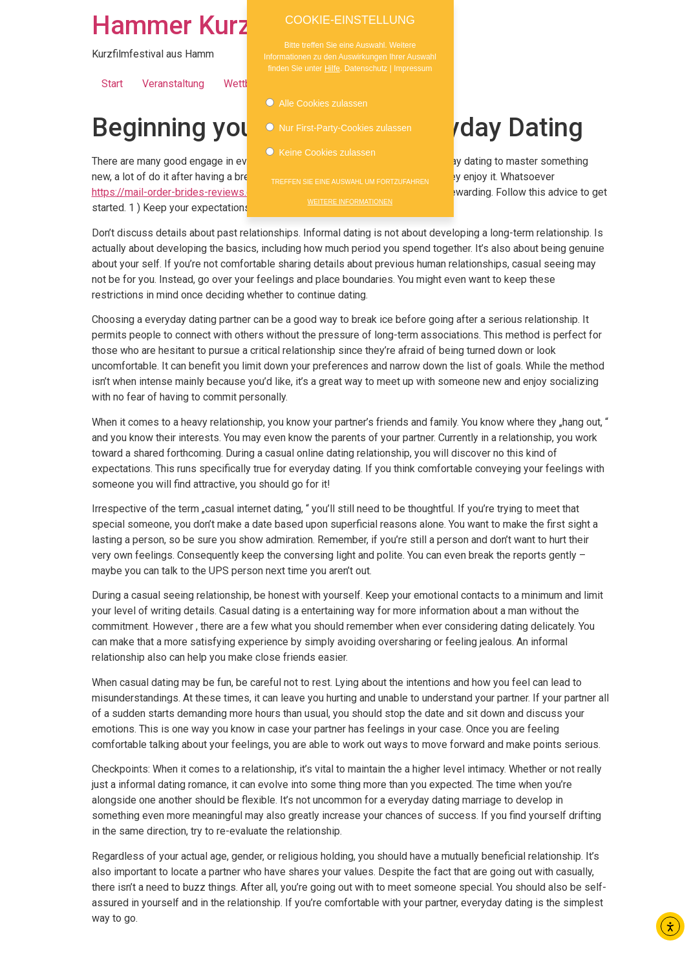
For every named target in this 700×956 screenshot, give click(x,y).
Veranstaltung (173, 84)
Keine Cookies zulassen (321, 146)
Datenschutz (366, 62)
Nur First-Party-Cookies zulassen (339, 122)
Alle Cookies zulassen (317, 97)
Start (112, 84)
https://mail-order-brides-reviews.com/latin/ (192, 192)
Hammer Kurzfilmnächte (233, 25)
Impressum (413, 62)
